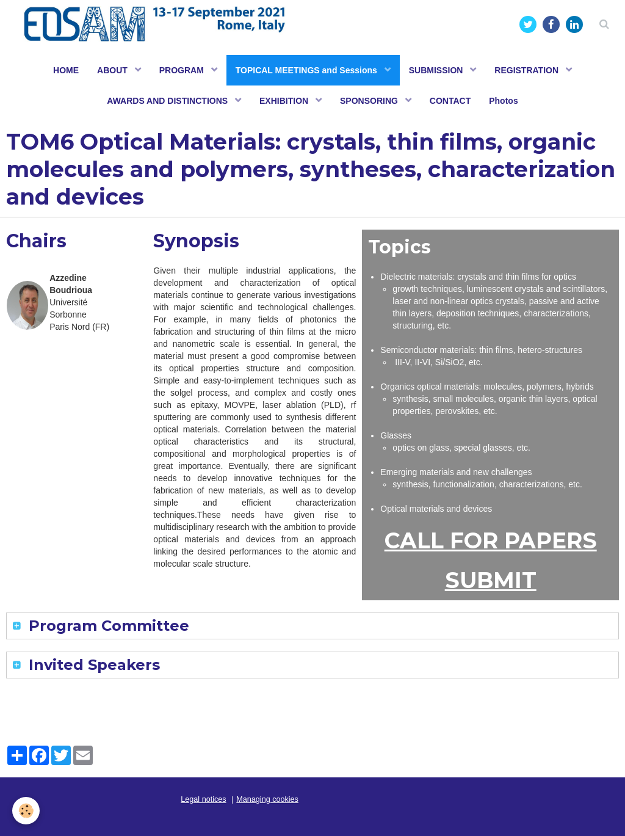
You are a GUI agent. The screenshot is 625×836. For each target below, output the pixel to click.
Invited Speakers (92, 665)
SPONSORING (370, 101)
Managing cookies (267, 799)
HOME (66, 70)
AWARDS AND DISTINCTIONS (168, 101)
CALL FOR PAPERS (491, 540)
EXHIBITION (285, 101)
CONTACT (450, 101)
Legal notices (203, 799)
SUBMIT (490, 580)
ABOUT (113, 70)
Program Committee (106, 625)
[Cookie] (26, 810)
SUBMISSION (437, 70)
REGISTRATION (527, 70)
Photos (503, 101)
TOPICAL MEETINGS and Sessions (308, 70)
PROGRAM (182, 70)
